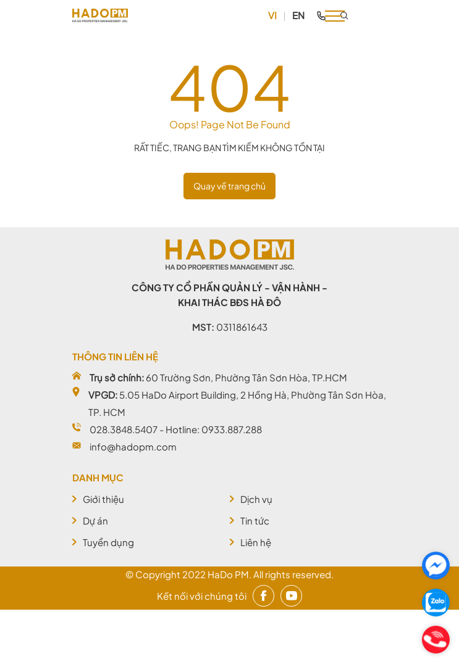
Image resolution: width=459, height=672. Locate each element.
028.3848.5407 (124, 429)
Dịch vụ (256, 499)
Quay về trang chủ (229, 185)
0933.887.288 (231, 429)
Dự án (95, 520)
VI (272, 15)
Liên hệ (255, 542)
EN (298, 15)
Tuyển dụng (108, 542)
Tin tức (254, 520)
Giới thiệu (103, 499)
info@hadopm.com (133, 446)
